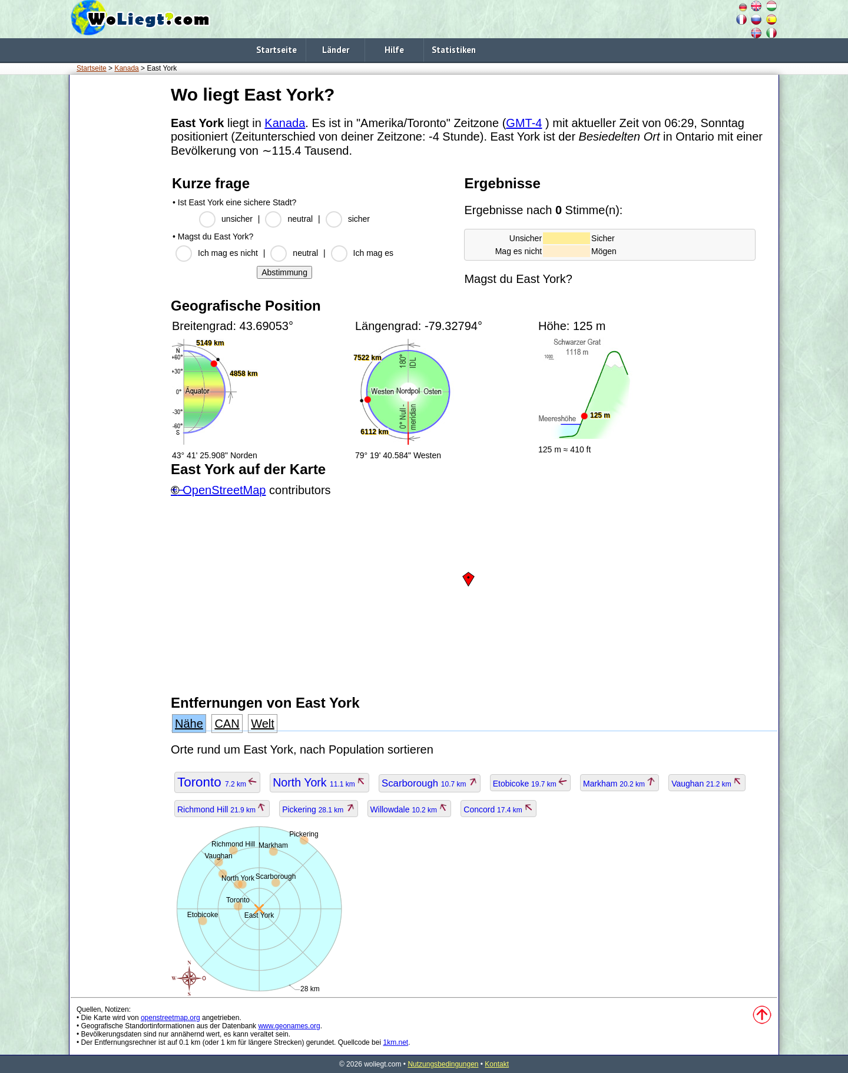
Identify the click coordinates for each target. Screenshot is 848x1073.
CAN (226, 723)
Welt (262, 723)
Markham (619, 783)
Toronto (217, 782)
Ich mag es (373, 253)
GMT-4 (524, 122)
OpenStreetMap (224, 490)
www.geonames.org (289, 1026)
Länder (335, 49)
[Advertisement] (118, 258)
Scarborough (430, 783)
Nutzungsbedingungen (443, 1064)
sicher (359, 219)
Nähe (189, 723)
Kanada (126, 68)
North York (319, 782)
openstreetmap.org (170, 1018)
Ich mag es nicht (228, 253)
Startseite (276, 49)
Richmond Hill (222, 809)
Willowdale (409, 809)
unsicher (237, 219)
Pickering (318, 809)
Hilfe (394, 49)
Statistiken (454, 49)
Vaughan (707, 783)
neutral (300, 219)
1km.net (395, 1042)
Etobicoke (530, 783)
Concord (498, 809)
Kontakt (497, 1064)
